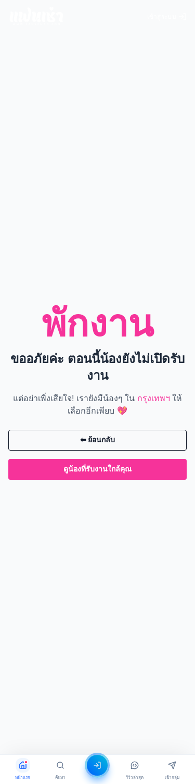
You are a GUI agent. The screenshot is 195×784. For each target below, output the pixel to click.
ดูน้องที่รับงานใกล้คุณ (97, 469)
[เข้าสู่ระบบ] (97, 765)
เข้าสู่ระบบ (167, 17)
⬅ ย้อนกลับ (97, 439)
